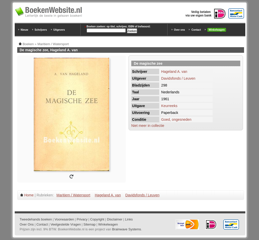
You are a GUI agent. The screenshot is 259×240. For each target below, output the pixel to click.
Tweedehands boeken (36, 219)
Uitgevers (59, 29)
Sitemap (89, 224)
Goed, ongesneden (176, 119)
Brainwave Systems (126, 229)
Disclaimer (114, 219)
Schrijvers (41, 29)
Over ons (179, 29)
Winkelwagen (217, 29)
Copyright (97, 219)
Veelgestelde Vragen (65, 224)
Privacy (82, 219)
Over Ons (27, 224)
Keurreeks (169, 106)
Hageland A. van (174, 72)
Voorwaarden (64, 219)
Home (28, 195)
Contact (196, 29)
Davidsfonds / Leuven (178, 78)
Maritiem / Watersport (73, 195)
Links (129, 219)
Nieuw (24, 29)
